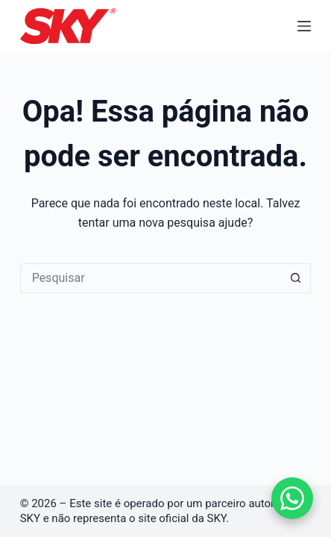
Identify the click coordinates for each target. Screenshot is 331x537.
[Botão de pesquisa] (296, 278)
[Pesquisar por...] (151, 278)
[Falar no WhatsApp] (292, 498)
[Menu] (304, 26)
